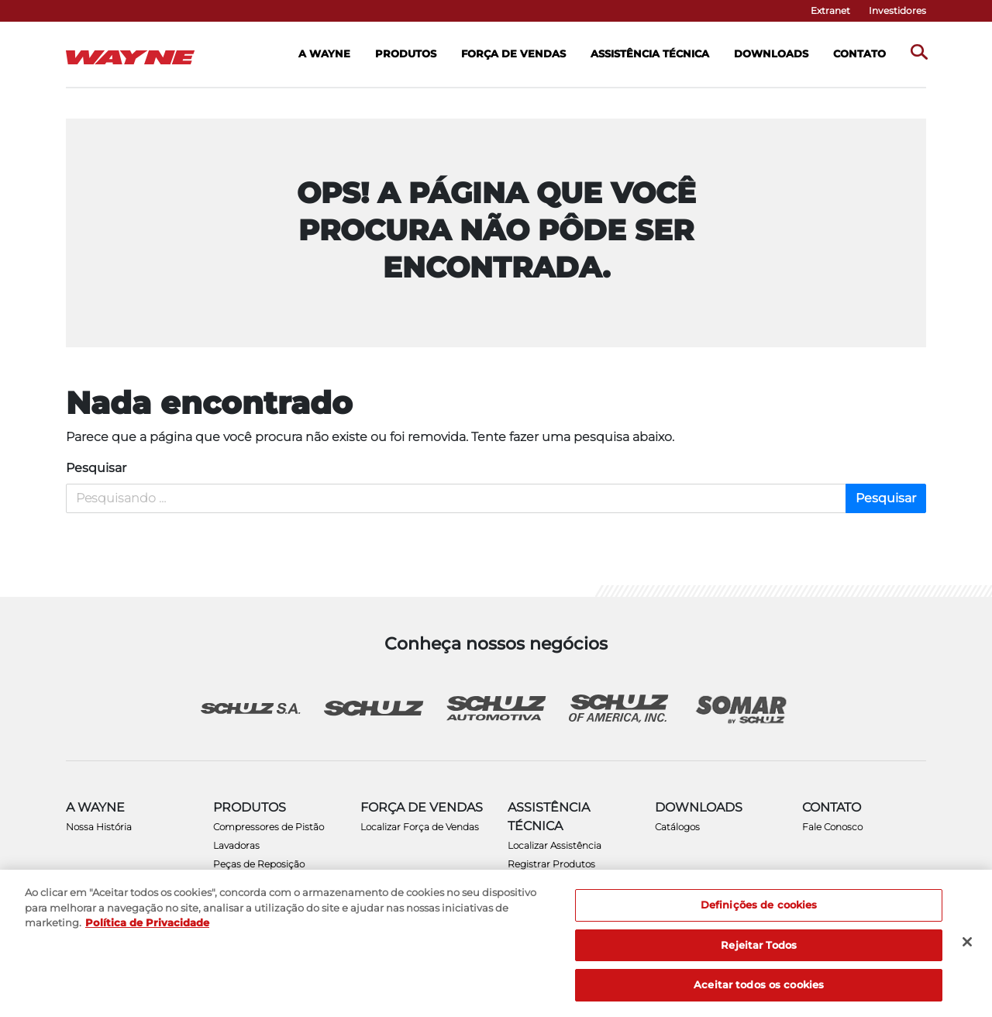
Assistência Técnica (650, 53)
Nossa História (99, 827)
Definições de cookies (759, 904)
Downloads (771, 53)
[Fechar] (967, 942)
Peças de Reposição (259, 864)
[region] (496, 943)
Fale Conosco (832, 827)
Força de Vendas (513, 53)
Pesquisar (96, 467)
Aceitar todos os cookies (759, 984)
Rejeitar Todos (759, 945)
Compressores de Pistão (268, 827)
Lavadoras (236, 845)
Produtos (405, 53)
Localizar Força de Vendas (419, 827)
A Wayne (324, 53)
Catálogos (677, 827)
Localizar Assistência (554, 845)
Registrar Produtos (551, 864)
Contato (859, 53)
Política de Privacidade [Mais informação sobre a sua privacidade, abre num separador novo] (147, 922)
